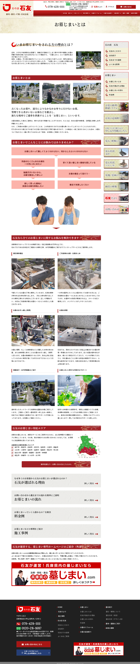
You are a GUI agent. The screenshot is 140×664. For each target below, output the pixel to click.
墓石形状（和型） (112, 613)
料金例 (111, 95)
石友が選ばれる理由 (117, 86)
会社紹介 (112, 55)
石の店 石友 (67, 13)
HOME (60, 605)
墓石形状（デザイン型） (115, 617)
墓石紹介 (117, 13)
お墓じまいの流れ (116, 90)
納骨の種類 (134, 13)
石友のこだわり (115, 51)
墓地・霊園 (126, 13)
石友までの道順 (115, 60)
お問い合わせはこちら (32, 643)
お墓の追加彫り (108, 13)
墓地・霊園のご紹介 (112, 621)
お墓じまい (77, 13)
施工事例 (86, 13)
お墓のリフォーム (97, 13)
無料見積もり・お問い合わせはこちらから (56, 464)
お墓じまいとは (115, 81)
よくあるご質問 (63, 634)
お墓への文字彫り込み (35, 650)
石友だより (61, 609)
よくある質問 (114, 64)
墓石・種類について (113, 609)
